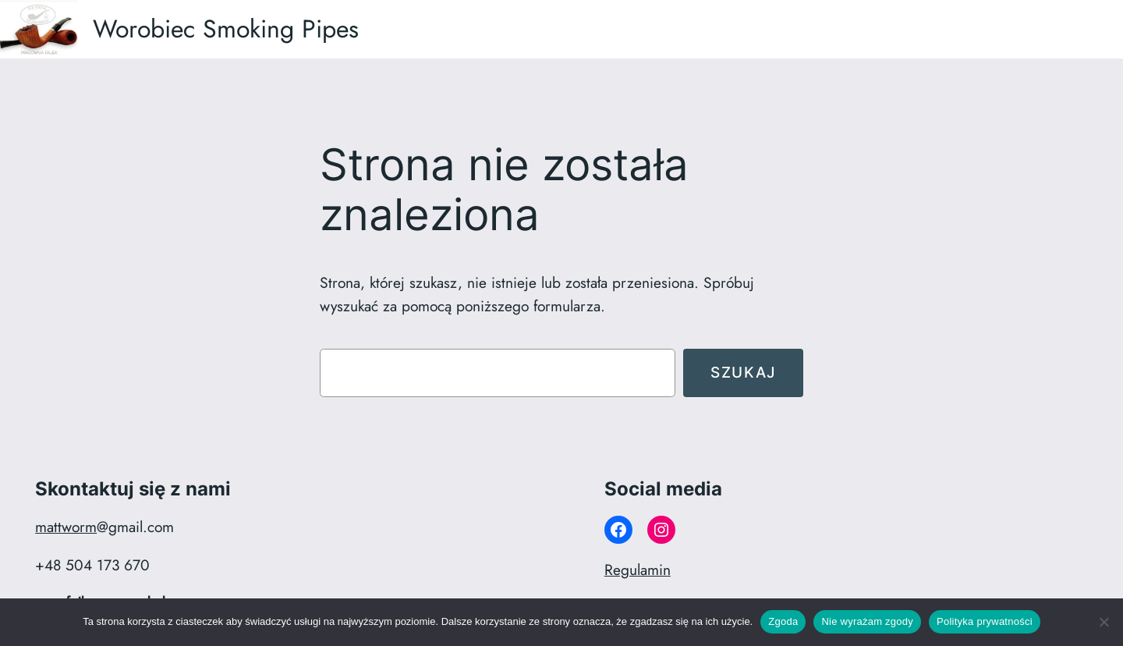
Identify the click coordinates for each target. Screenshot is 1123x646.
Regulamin (637, 569)
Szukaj (743, 372)
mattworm (66, 527)
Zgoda (783, 621)
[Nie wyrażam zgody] (1103, 622)
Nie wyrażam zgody (867, 621)
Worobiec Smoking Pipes (226, 29)
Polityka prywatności (985, 621)
